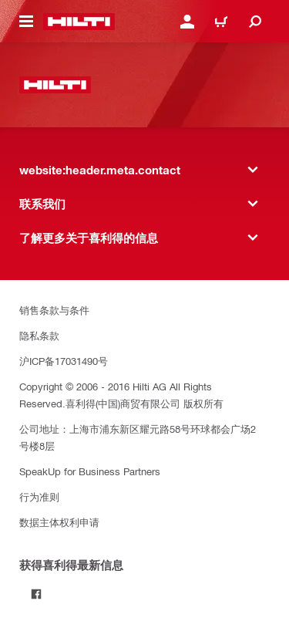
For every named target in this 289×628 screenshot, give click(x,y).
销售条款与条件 (54, 310)
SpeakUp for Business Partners (89, 471)
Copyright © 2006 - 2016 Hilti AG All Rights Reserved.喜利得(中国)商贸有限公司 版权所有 (121, 394)
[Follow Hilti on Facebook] (36, 594)
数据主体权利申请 (59, 522)
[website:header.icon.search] (255, 22)
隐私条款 (39, 335)
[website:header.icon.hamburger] (26, 22)
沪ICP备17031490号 (63, 360)
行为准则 (39, 496)
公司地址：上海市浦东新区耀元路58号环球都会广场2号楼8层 (137, 437)
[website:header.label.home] (79, 21)
